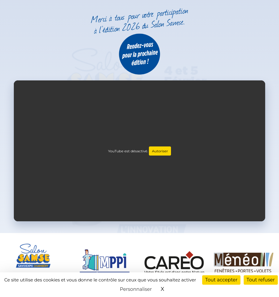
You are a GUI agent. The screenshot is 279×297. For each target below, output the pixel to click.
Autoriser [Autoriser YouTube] (160, 151)
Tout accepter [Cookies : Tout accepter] (221, 280)
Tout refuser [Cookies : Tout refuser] (261, 280)
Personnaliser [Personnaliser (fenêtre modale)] (136, 289)
